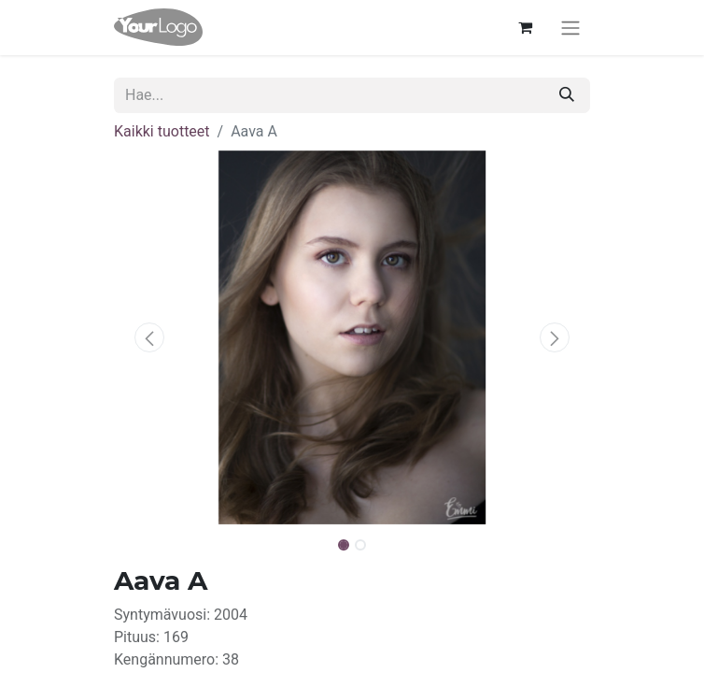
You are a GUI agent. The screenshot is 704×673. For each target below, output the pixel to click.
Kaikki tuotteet (162, 131)
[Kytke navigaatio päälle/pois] (570, 27)
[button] (150, 337)
